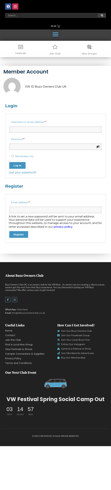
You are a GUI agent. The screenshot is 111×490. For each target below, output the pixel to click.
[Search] (51, 9)
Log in (40, 165)
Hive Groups (89, 50)
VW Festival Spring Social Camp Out (55, 399)
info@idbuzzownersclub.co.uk (28, 313)
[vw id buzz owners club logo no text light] (56, 383)
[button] (55, 34)
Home (8, 330)
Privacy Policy (13, 358)
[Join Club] (55, 43)
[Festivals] (20, 43)
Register (41, 234)
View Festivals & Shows (18, 349)
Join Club (55, 50)
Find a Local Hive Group (19, 344)
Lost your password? (45, 172)
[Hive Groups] (89, 43)
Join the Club (13, 340)
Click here (22, 309)
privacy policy (85, 227)
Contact (10, 335)
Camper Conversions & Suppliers (24, 354)
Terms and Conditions (18, 363)
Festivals (20, 49)
